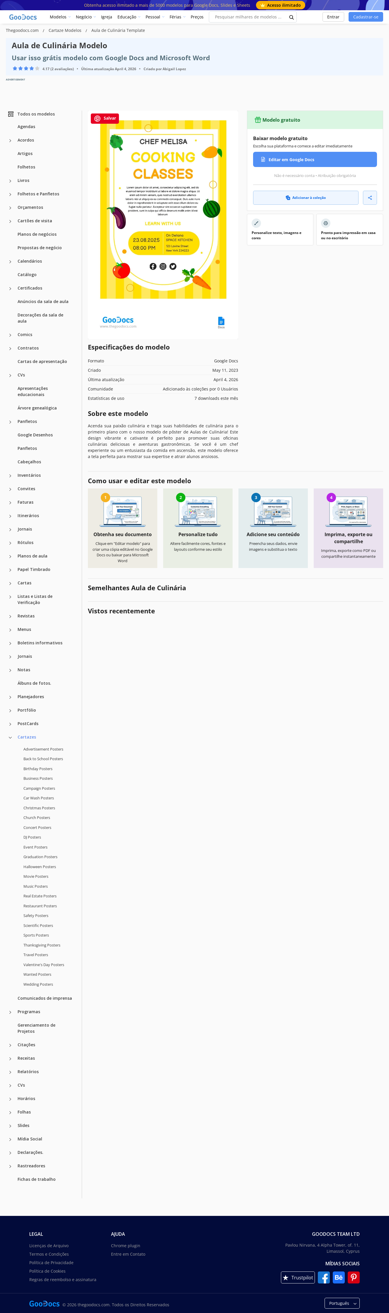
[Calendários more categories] (10, 261)
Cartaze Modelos (66, 30)
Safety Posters (35, 915)
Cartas (24, 583)
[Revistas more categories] (10, 616)
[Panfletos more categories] (10, 422)
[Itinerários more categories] (10, 516)
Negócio (84, 17)
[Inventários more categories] (10, 475)
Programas (29, 1011)
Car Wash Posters (38, 798)
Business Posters (38, 778)
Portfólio (27, 710)
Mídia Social (30, 1139)
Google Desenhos (35, 435)
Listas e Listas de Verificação (35, 599)
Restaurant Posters (40, 905)
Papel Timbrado (34, 569)
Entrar (333, 17)
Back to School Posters (43, 758)
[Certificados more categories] (10, 288)
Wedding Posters (38, 984)
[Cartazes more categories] (10, 737)
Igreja (106, 17)
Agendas (26, 126)
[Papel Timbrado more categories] (10, 570)
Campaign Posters (39, 788)
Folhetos (26, 167)
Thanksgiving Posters (41, 945)
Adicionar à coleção (306, 197)
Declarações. (30, 1152)
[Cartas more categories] (10, 583)
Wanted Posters (37, 974)
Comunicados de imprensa (45, 998)
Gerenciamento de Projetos (36, 1028)
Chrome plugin (125, 1245)
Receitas (26, 1058)
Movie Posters (35, 876)
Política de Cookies (47, 1271)
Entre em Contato (128, 1254)
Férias (175, 17)
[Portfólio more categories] (10, 710)
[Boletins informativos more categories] (10, 643)
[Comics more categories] (10, 335)
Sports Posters (36, 935)
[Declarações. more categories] (10, 1153)
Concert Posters (37, 827)
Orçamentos (30, 207)
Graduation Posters (40, 856)
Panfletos (27, 421)
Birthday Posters (37, 768)
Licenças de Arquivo (49, 1245)
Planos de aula (32, 556)
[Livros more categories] (10, 181)
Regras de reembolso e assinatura (62, 1279)
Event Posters (35, 847)
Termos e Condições (49, 1254)
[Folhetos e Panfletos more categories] (10, 194)
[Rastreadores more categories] (10, 1166)
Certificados (30, 288)
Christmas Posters (39, 807)
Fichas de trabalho (37, 1179)
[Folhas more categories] (10, 1112)
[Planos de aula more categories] (10, 556)
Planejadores (31, 696)
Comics (25, 334)
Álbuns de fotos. (34, 683)
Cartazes (27, 737)
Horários (26, 1098)
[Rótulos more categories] (10, 543)
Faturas (25, 502)
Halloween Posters (39, 866)
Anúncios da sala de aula (43, 301)
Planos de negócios (37, 234)
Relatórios (28, 1071)
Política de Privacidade (51, 1262)
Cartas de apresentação (42, 361)
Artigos (25, 153)
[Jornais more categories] (10, 529)
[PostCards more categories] (10, 724)
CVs (21, 375)
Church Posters (36, 817)
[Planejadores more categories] (10, 697)
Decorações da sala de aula (40, 318)
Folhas (24, 1112)
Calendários (30, 261)
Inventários (29, 475)
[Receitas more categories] (10, 1058)
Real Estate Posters (40, 896)
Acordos (26, 140)
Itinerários (28, 515)
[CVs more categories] (10, 375)
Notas (24, 669)
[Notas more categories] (10, 670)
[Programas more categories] (10, 1012)
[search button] (292, 16)
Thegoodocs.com (23, 30)
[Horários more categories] (10, 1099)
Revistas (26, 616)
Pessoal (153, 17)
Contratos (28, 348)
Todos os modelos (31, 114)
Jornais (25, 529)
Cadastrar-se (365, 17)
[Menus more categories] (10, 630)
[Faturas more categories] (10, 502)
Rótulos (25, 542)
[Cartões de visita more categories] (10, 221)
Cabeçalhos (29, 461)
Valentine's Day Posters (43, 964)
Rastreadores (31, 1166)
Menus (24, 629)
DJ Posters (32, 837)
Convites (26, 488)
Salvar (105, 118)
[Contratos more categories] (10, 348)
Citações (26, 1044)
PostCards (28, 723)
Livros (23, 180)
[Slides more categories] (10, 1126)
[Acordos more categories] (10, 140)
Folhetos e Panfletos (38, 194)
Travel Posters (35, 954)
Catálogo (27, 274)
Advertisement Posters (43, 749)
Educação (126, 17)
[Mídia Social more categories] (10, 1139)
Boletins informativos (40, 643)
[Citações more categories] (10, 1045)
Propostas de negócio (40, 247)
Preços (197, 17)
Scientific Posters (38, 925)
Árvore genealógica (37, 408)
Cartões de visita (35, 220)
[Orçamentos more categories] (10, 208)
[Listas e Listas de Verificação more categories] (10, 597)
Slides (23, 1125)
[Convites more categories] (10, 489)
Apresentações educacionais (33, 391)
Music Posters (35, 886)
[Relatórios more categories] (10, 1072)
